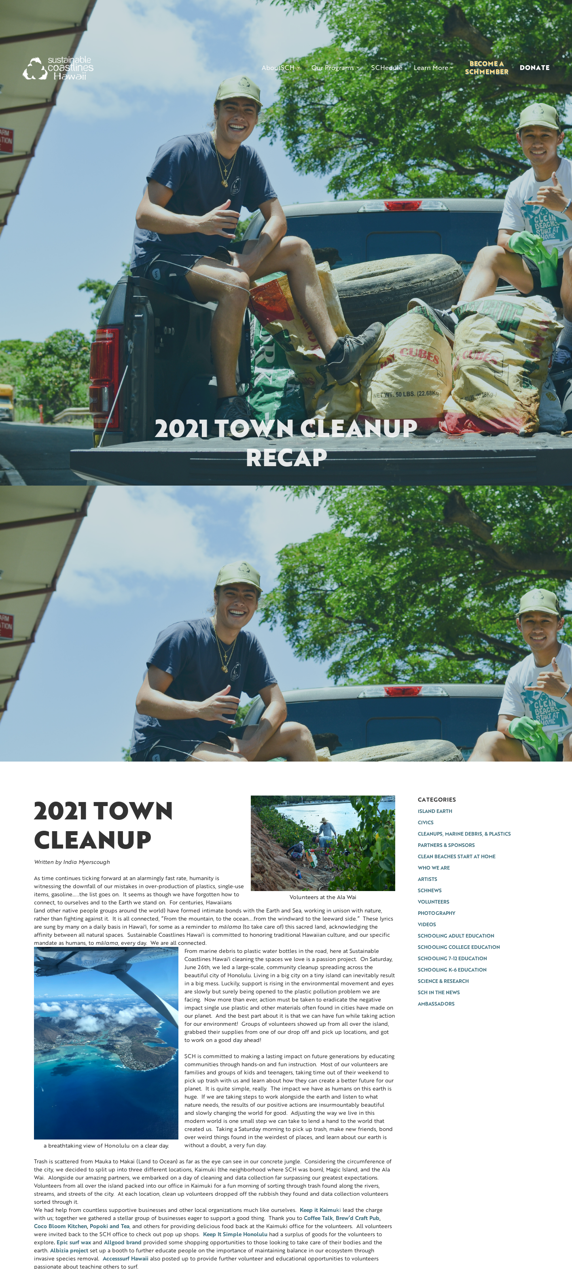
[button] (281, 68)
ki (320, 1210)
